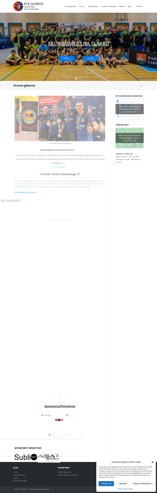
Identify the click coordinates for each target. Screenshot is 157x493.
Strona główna (70, 6)
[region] (78, 47)
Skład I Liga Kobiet (64, 472)
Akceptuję (106, 483)
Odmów (123, 483)
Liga (129, 6)
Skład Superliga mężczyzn (67, 475)
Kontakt (139, 6)
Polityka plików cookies (125, 489)
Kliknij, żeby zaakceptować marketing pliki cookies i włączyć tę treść (130, 109)
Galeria (122, 6)
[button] (152, 462)
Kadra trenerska (19, 475)
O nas (81, 6)
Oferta (15, 478)
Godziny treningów (108, 6)
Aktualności (93, 6)
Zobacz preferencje (142, 483)
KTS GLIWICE (23, 489)
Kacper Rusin (45, 489)
